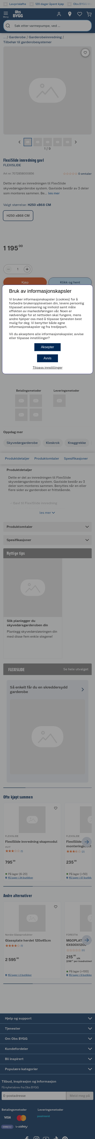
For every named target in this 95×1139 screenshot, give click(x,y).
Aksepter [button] (47, 347)
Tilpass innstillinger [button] (48, 367)
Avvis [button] (48, 358)
